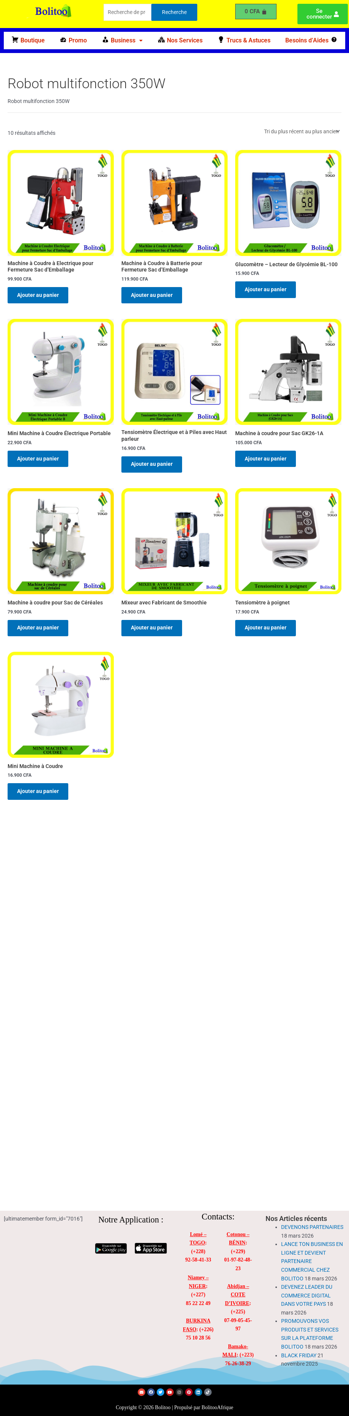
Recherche (174, 12)
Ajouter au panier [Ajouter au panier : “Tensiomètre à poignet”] (267, 630)
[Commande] (301, 131)
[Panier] (256, 11)
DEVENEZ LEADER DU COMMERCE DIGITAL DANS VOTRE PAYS (306, 1295)
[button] (122, 40)
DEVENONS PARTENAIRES (312, 1227)
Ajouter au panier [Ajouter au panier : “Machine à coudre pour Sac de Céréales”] (39, 630)
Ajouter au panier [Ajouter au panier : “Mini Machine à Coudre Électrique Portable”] (39, 460)
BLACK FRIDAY (298, 1355)
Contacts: (218, 1216)
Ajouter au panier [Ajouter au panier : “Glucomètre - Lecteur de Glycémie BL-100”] (267, 290)
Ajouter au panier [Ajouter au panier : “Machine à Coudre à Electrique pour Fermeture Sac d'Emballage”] (39, 295)
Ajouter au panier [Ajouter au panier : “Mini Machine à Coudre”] (39, 795)
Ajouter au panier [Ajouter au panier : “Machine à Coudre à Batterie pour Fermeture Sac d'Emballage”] (153, 295)
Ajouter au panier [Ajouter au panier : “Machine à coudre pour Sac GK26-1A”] (267, 460)
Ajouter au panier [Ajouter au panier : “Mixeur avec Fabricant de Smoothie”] (153, 630)
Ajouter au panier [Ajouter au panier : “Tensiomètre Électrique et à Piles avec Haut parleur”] (153, 465)
